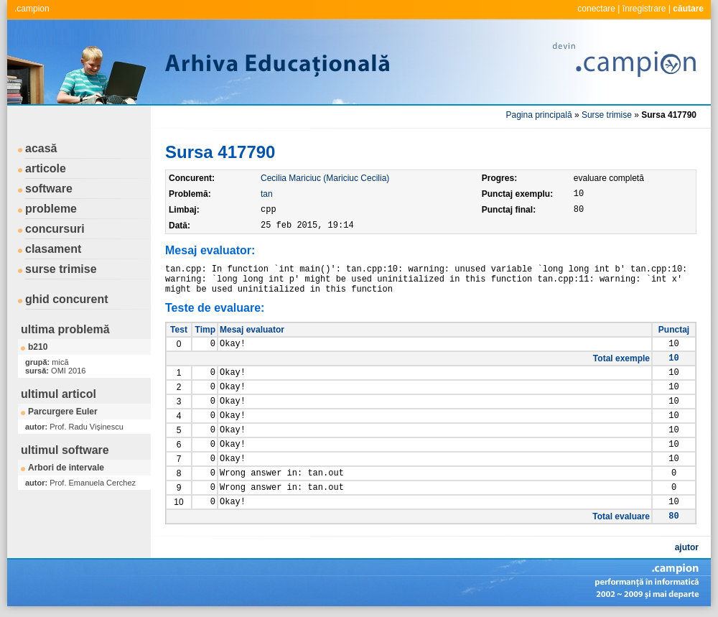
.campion (32, 9)
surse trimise (61, 269)
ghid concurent (66, 299)
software (49, 188)
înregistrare (644, 9)
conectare (596, 9)
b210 (37, 347)
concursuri (55, 229)
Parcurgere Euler (63, 412)
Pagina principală (539, 115)
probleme (51, 209)
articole (45, 168)
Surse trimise (607, 115)
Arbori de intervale (66, 468)
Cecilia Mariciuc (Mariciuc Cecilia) (325, 178)
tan (267, 194)
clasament (53, 249)
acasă (41, 148)
